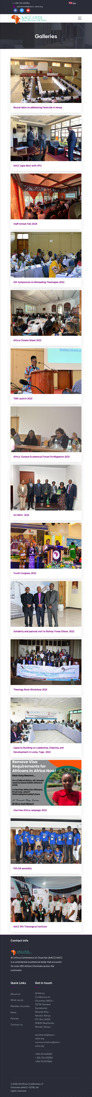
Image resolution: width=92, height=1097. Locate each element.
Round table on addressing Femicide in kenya (37, 108)
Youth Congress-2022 (24, 573)
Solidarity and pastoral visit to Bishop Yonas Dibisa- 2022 (43, 632)
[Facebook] (15, 10)
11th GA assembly (22, 869)
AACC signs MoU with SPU (27, 166)
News (13, 1012)
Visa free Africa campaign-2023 (30, 810)
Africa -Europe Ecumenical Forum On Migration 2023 (41, 457)
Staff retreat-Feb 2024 (25, 224)
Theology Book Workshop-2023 (30, 690)
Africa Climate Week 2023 (27, 341)
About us (15, 994)
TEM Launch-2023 (22, 399)
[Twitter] (22, 10)
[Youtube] (28, 10)
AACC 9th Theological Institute (30, 927)
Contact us (17, 1025)
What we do (17, 1000)
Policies (15, 1018)
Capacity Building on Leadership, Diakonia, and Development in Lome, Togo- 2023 (38, 750)
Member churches (20, 1006)
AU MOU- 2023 (21, 515)
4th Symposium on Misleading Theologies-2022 (38, 282)
